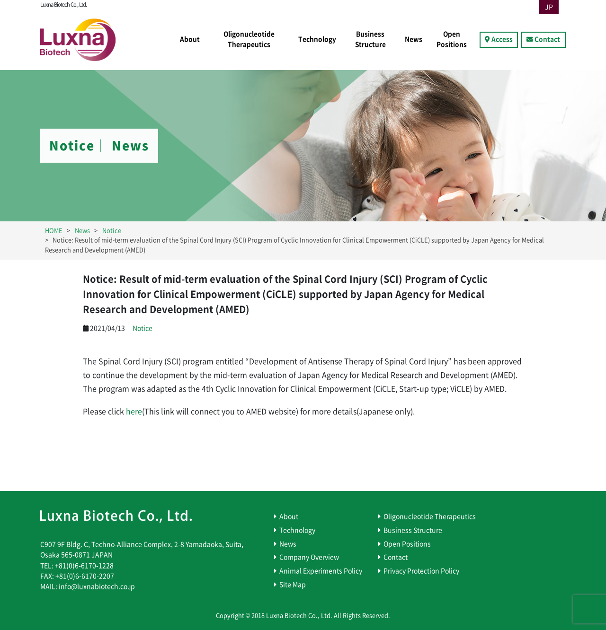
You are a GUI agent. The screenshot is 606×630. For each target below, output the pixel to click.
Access (502, 39)
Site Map (292, 584)
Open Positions (452, 39)
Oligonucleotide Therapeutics (249, 39)
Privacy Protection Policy (421, 571)
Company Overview (309, 557)
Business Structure (370, 39)
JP (549, 7)
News (413, 39)
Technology (317, 39)
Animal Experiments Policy (320, 571)
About (190, 39)
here (134, 411)
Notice (142, 328)
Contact (547, 39)
